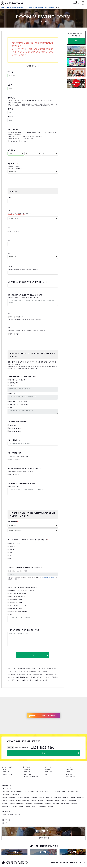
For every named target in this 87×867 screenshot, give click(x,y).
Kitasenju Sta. (80, 797)
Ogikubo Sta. (4, 803)
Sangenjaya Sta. (21, 803)
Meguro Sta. (19, 800)
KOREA (14, 852)
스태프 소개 (6, 772)
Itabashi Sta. (65, 797)
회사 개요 (68, 767)
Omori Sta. (63, 800)
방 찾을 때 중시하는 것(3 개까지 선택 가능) (22, 376)
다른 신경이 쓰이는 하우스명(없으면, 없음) (22, 483)
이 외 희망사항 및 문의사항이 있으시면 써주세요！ (24, 630)
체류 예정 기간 (13, 164)
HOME (3, 7)
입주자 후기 (48, 767)
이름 (9, 197)
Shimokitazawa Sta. (38, 803)
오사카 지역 (10, 814)
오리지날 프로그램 (7, 774)
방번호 (10, 85)
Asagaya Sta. (12, 797)
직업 (9, 253)
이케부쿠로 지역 (18, 791)
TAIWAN (72, 852)
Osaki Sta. (57, 800)
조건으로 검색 (27, 769)
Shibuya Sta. (29, 803)
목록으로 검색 (27, 774)
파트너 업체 (69, 774)
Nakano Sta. (26, 800)
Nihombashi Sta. (42, 800)
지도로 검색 (27, 772)
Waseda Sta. (34, 806)
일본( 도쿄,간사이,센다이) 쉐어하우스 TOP (17, 7)
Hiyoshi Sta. (41, 797)
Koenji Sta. (11, 800)
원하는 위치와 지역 (14, 440)
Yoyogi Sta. (50, 806)
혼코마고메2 (50, 7)
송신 (39, 655)
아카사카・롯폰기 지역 (7, 791)
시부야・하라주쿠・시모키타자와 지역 (33, 791)
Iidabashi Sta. (49, 797)
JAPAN (43, 852)
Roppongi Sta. (12, 803)
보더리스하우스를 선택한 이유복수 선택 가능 (23, 587)
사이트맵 (68, 772)
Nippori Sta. (33, 800)
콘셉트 (4, 769)
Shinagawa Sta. (48, 803)
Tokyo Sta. (21, 806)
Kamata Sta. (73, 797)
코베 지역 (17, 814)
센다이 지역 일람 (5, 820)
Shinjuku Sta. (56, 803)
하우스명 (11, 72)
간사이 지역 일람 (5, 811)
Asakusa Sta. (20, 797)
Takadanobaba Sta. (5, 806)
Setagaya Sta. (74, 803)
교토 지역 (3, 814)
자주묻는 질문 (48, 772)
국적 (9, 240)
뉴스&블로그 (48, 769)
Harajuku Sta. (34, 797)
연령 (9, 210)
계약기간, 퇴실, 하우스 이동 (47, 577)
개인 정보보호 (69, 769)
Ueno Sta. (27, 806)
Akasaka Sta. (4, 797)
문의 (76, 41)
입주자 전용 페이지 (70, 776)
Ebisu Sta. (26, 797)
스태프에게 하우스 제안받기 (31, 776)
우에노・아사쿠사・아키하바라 (37, 7)
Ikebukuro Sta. (57, 797)
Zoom (22, 138)
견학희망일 (12, 98)
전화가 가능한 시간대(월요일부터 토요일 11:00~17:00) (26, 295)
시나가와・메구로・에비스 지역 (52, 791)
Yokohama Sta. (42, 806)
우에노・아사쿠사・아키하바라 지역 (10, 794)
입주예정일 (12, 150)
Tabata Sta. (14, 806)
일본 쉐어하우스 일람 (6, 785)
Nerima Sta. (50, 800)
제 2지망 (11, 116)
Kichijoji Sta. (4, 800)
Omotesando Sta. (72, 800)
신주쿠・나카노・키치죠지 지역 (70, 791)
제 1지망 (11, 109)
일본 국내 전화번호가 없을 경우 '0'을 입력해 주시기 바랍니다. (28, 282)
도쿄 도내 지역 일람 (6, 788)
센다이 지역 (4, 823)
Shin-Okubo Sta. (65, 803)
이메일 (10, 266)
